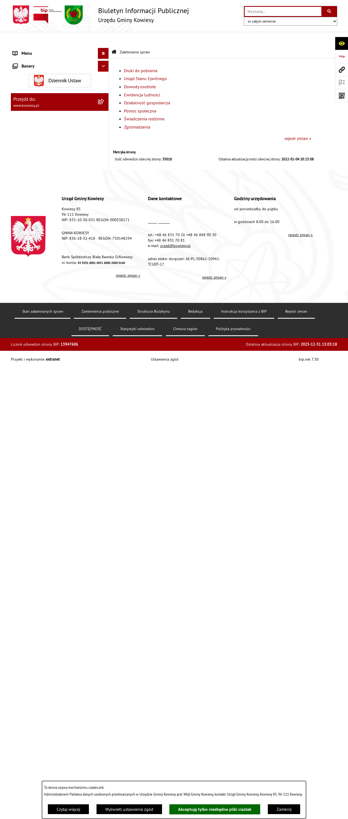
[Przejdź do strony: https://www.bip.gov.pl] (341, 56)
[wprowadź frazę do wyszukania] (283, 11)
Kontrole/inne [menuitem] (26, 500)
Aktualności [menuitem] (24, 565)
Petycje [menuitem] (19, 489)
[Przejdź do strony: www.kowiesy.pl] (341, 69)
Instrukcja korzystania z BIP (244, 775)
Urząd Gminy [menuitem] (24, 50)
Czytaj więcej (68, 809)
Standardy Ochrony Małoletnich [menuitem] (42, 83)
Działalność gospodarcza (147, 88)
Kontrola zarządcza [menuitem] (30, 126)
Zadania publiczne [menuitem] (30, 255)
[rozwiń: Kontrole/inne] (104, 500)
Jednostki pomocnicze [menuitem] (33, 148)
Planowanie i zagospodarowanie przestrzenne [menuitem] (43, 195)
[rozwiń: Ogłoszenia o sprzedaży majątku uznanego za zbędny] (104, 237)
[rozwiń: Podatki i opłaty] (104, 181)
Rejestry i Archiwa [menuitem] (29, 456)
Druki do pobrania (140, 56)
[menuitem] (60, 319)
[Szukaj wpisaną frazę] (329, 11)
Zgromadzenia (137, 112)
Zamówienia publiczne (100, 775)
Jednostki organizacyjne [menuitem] (35, 137)
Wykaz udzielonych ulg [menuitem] (34, 294)
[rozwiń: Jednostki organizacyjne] (104, 137)
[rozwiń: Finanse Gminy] (104, 94)
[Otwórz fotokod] (341, 95)
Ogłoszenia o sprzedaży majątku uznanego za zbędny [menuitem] (55, 241)
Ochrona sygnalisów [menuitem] (32, 576)
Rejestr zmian (296, 775)
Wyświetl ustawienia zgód (129, 809)
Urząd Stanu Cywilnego (145, 64)
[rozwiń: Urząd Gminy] (104, 50)
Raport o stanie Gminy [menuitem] (33, 159)
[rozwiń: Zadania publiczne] (104, 255)
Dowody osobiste (140, 72)
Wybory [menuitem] (20, 445)
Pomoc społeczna (140, 96)
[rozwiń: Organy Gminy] (104, 61)
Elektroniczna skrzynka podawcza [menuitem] (44, 511)
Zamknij (283, 809)
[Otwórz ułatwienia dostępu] (341, 43)
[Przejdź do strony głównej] (100, 15)
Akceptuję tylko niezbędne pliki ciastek (214, 809)
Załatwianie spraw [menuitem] (30, 305)
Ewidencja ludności (142, 80)
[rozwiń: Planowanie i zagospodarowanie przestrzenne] (104, 192)
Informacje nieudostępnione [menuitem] (39, 467)
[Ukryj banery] (103, 589)
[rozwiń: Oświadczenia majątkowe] (104, 115)
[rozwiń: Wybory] (104, 445)
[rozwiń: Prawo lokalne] (104, 72)
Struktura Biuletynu (153, 775)
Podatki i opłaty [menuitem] (27, 181)
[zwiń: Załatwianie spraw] (104, 305)
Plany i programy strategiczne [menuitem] (40, 170)
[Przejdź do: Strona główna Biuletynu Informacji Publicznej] (114, 38)
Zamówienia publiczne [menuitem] (34, 104)
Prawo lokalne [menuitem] (26, 72)
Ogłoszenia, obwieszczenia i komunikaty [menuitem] (50, 209)
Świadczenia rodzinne (144, 104)
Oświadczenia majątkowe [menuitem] (36, 115)
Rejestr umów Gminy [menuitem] (32, 266)
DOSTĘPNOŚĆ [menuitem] (26, 532)
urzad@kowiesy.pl (175, 709)
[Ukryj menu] (103, 39)
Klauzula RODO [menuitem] (27, 554)
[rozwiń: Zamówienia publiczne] (104, 104)
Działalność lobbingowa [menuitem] (35, 434)
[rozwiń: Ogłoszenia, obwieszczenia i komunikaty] (104, 209)
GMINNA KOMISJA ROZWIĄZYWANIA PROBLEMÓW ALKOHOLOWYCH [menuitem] (46, 280)
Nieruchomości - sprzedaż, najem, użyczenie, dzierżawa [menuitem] (53, 223)
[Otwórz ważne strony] (341, 82)
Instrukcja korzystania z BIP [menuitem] (38, 522)
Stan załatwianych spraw (42, 775)
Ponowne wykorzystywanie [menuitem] (38, 478)
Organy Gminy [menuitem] (26, 61)
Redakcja (195, 775)
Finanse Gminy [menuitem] (26, 93)
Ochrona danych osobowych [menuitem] (39, 543)
